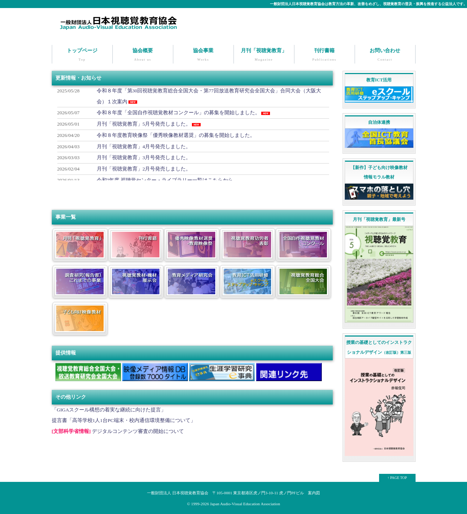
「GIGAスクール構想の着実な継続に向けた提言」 (109, 409)
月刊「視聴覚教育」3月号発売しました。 (144, 157)
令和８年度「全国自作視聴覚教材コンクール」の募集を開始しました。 (178, 112)
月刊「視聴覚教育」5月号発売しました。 (144, 123)
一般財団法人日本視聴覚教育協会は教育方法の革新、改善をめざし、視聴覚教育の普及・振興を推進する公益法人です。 (368, 4)
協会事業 (203, 55)
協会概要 (143, 55)
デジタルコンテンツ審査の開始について (138, 431)
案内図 (314, 492)
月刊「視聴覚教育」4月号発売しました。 (144, 146)
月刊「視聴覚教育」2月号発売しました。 (144, 168)
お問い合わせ (385, 55)
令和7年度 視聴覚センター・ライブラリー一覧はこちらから (165, 179)
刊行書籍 (324, 55)
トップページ (82, 55)
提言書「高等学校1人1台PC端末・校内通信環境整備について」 (124, 420)
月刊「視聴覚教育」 (264, 55)
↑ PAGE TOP (397, 477)
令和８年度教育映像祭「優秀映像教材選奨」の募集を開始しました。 (176, 134)
